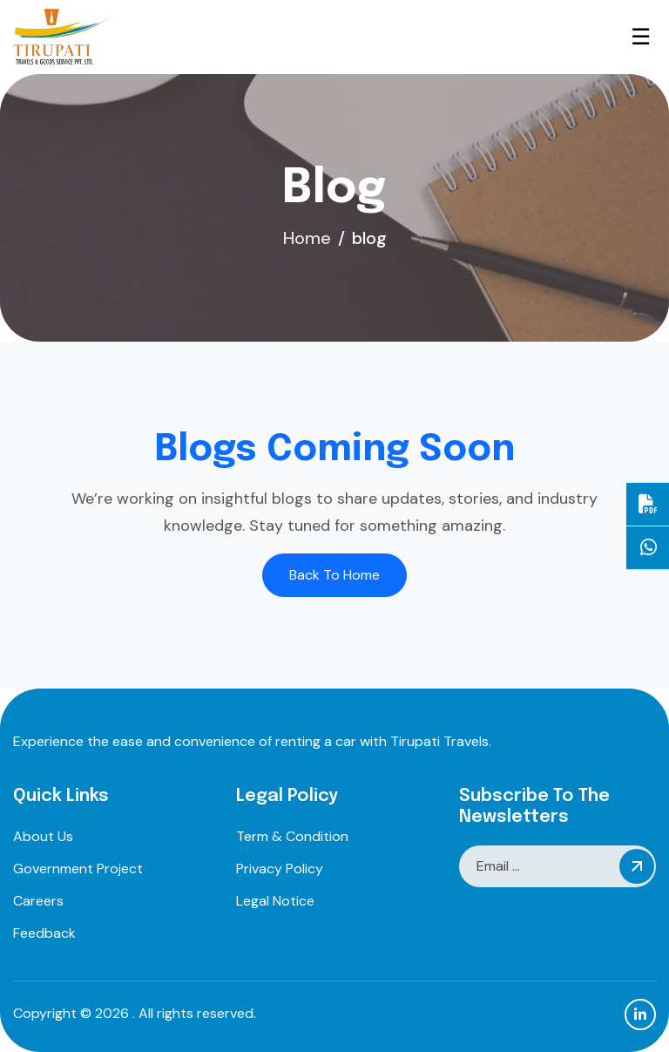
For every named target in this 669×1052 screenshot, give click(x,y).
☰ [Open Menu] (641, 37)
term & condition (292, 836)
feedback (44, 933)
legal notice (275, 901)
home (307, 238)
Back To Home (334, 575)
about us (43, 836)
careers (38, 901)
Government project (78, 868)
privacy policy (279, 868)
